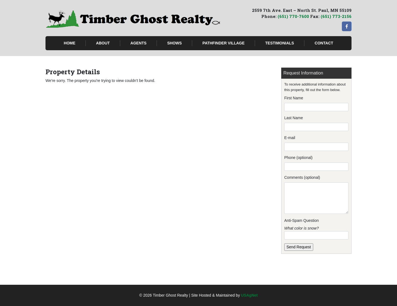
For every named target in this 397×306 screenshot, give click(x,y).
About (103, 43)
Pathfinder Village (223, 43)
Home (69, 43)
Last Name (293, 118)
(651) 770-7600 (293, 16)
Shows (174, 43)
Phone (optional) (298, 157)
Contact (324, 43)
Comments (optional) (302, 177)
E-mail (289, 137)
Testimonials (279, 43)
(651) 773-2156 (336, 16)
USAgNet (249, 295)
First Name (293, 98)
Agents (138, 43)
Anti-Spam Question (301, 220)
